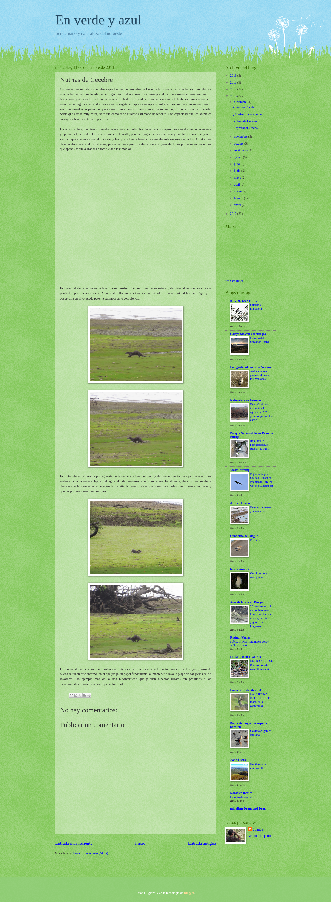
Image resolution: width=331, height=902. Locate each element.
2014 (233, 89)
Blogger (189, 893)
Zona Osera (238, 760)
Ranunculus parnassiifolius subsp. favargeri (259, 444)
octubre (239, 143)
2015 (233, 82)
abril (237, 184)
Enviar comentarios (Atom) (90, 853)
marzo (238, 191)
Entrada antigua (202, 843)
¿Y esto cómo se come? (248, 114)
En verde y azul (98, 19)
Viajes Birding (240, 470)
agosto (238, 157)
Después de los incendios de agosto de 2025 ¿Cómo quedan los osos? (261, 412)
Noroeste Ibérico (241, 793)
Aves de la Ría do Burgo (246, 602)
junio (237, 170)
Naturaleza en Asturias (245, 400)
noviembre (241, 136)
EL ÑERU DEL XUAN (245, 657)
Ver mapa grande (234, 280)
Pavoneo (255, 540)
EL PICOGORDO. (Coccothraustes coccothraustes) (261, 664)
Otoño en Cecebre (244, 107)
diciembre (241, 102)
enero (238, 205)
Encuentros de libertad (245, 690)
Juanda (258, 829)
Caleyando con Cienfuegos (248, 334)
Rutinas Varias (240, 637)
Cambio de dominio (242, 797)
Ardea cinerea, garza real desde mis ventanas (259, 375)
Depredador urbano (245, 128)
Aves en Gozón (240, 503)
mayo (238, 177)
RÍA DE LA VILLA (243, 301)
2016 (233, 75)
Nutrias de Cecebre (245, 121)
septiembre (241, 150)
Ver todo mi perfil (259, 836)
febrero (239, 198)
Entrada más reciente (73, 843)
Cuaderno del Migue (244, 536)
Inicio (140, 843)
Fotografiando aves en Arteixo (250, 367)
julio (237, 164)
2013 (233, 96)
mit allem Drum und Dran (248, 808)
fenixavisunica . (240, 569)
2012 (233, 213)
